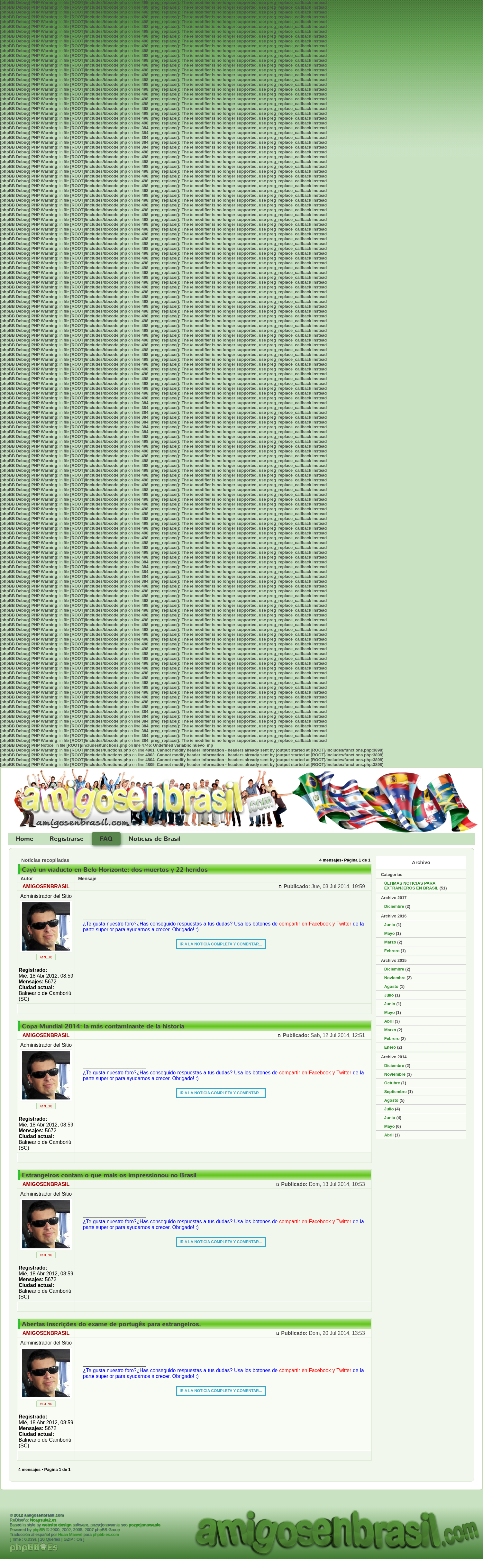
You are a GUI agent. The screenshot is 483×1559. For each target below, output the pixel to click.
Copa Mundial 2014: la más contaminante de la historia (103, 1026)
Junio (389, 924)
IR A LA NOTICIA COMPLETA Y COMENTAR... (221, 944)
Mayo (389, 933)
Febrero (392, 950)
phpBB (38, 1529)
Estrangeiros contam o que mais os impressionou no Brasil (109, 1175)
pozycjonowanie (144, 1524)
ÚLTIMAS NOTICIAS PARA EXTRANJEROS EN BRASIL (411, 885)
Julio (389, 995)
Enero (390, 1047)
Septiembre (395, 1091)
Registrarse (67, 839)
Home (24, 839)
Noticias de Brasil (154, 839)
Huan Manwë (70, 1534)
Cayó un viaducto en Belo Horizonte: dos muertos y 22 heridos (115, 870)
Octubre (392, 1082)
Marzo (390, 942)
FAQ (106, 839)
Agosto (391, 986)
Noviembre (395, 977)
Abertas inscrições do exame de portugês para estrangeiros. (111, 1324)
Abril (389, 1021)
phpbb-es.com (106, 1534)
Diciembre (394, 906)
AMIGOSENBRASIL (46, 886)
